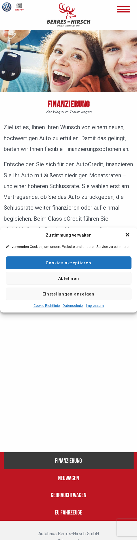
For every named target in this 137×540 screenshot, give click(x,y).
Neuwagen (68, 477)
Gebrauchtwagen (68, 494)
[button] (128, 235)
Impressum (95, 306)
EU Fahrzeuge (68, 512)
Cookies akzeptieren (68, 262)
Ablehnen (68, 278)
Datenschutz (73, 306)
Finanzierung (68, 460)
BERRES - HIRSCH (68, 15)
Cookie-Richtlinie (46, 306)
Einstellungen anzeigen (68, 294)
